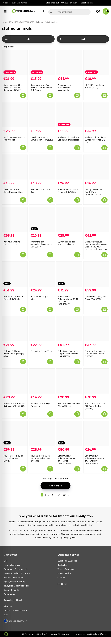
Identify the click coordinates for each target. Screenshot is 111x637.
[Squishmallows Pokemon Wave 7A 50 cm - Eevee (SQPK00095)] (69, 433)
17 (59, 495)
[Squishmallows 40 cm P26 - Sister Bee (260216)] (15, 433)
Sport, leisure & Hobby (14, 581)
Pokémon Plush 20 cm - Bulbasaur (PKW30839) (14, 404)
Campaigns (9, 594)
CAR (5, 561)
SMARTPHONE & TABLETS (14, 577)
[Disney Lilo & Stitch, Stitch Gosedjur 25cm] (15, 167)
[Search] (69, 12)
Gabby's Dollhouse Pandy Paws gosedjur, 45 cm (13, 353)
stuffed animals (52, 22)
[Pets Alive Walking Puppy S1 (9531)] (15, 219)
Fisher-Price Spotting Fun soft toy (40, 404)
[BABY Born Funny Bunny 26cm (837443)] (69, 381)
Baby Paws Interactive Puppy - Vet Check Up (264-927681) (68, 353)
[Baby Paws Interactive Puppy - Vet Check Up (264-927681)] (69, 328)
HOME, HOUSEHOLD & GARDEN (17, 573)
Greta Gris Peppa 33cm (41, 351)
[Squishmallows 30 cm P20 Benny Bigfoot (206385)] (96, 381)
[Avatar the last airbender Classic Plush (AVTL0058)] (42, 219)
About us (8, 606)
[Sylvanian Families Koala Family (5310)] (69, 219)
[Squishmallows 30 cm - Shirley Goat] (15, 114)
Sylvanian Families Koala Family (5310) (67, 243)
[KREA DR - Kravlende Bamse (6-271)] (96, 62)
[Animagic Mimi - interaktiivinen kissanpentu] (69, 62)
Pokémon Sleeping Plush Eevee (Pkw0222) (96, 297)
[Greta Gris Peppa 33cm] (42, 328)
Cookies (61, 577)
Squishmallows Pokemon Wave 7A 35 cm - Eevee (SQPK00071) (68, 300)
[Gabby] (96, 167)
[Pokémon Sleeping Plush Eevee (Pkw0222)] (96, 274)
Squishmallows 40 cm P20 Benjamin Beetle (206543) (95, 353)
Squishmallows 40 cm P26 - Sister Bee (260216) (13, 458)
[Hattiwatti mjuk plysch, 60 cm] (42, 274)
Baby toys (40, 22)
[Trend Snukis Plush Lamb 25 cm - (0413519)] (42, 114)
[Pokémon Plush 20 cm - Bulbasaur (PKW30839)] (15, 381)
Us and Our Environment (15, 610)
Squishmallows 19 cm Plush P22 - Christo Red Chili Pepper (41, 87)
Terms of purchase (66, 569)
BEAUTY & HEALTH (11, 590)
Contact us (62, 565)
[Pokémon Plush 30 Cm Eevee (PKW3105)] (15, 274)
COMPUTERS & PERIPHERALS (16, 569)
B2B (6, 614)
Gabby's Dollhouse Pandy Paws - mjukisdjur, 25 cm (93, 192)
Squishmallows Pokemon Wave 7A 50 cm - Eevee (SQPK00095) (68, 460)
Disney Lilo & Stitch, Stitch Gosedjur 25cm (13, 190)
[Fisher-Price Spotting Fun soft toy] (42, 381)
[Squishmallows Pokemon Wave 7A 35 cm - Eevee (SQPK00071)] (69, 274)
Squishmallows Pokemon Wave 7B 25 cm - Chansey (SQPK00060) (95, 460)
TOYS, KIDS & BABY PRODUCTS (21, 22)
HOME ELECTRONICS (12, 565)
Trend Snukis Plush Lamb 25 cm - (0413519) (42, 138)
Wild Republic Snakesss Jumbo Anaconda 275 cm (95, 140)
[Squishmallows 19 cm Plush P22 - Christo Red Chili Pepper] (42, 62)
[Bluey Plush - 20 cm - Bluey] (42, 167)
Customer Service (19, 3)
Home (4, 22)
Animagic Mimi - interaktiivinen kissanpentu (65, 87)
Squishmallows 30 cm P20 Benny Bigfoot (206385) (95, 406)
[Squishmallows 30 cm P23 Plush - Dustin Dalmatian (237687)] (15, 62)
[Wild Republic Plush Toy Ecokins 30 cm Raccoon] (69, 114)
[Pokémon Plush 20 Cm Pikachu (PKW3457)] (69, 167)
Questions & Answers (67, 561)
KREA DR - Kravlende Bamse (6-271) (94, 86)
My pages (6, 3)
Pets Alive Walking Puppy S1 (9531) (11, 243)
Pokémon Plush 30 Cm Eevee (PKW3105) (13, 297)
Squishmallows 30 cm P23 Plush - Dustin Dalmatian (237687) (13, 87)
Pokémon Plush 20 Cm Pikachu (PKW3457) (68, 190)
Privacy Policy (64, 573)
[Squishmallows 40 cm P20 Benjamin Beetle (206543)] (96, 328)
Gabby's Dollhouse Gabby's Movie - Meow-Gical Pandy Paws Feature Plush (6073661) (96, 246)
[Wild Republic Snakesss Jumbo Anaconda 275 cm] (96, 114)
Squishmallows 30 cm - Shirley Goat (14, 138)
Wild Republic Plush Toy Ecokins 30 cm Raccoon (68, 138)
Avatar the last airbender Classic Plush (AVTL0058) (41, 244)
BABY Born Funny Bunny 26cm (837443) (69, 404)
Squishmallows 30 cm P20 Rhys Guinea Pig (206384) (40, 458)
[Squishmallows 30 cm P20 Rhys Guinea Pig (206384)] (42, 433)
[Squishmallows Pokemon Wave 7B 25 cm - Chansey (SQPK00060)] (96, 433)
